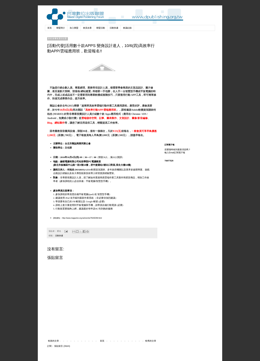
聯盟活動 (100, 28)
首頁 (49, 28)
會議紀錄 (127, 28)
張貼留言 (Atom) (62, 346)
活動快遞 (114, 28)
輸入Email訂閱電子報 (175, 152)
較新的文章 (53, 341)
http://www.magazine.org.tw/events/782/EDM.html (82, 218)
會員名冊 (87, 28)
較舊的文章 (150, 341)
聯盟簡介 (60, 28)
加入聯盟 (74, 28)
